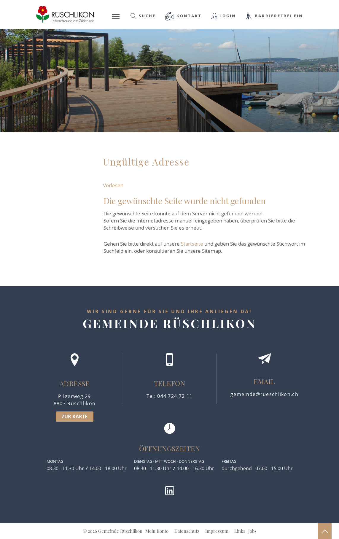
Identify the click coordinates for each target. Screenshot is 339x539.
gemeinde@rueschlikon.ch (264, 394)
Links (239, 531)
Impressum (216, 531)
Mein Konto (156, 531)
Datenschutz (186, 531)
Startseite (192, 243)
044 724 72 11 (174, 396)
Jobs (252, 531)
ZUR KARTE (74, 416)
